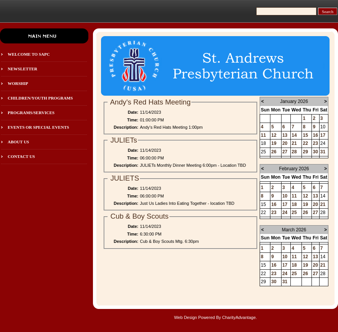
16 (315, 135)
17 (322, 135)
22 (305, 143)
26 (273, 151)
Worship (18, 83)
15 (305, 135)
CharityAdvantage (238, 317)
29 (305, 151)
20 (284, 143)
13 (284, 135)
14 (294, 135)
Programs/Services (31, 112)
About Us (18, 141)
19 (273, 143)
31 (322, 151)
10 (284, 196)
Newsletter (22, 68)
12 (273, 135)
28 (294, 151)
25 (294, 212)
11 (263, 135)
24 (284, 212)
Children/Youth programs (40, 98)
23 (315, 143)
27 (284, 151)
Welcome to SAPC (29, 54)
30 (315, 151)
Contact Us (21, 156)
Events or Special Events (38, 127)
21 (294, 143)
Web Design (185, 317)
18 (294, 204)
